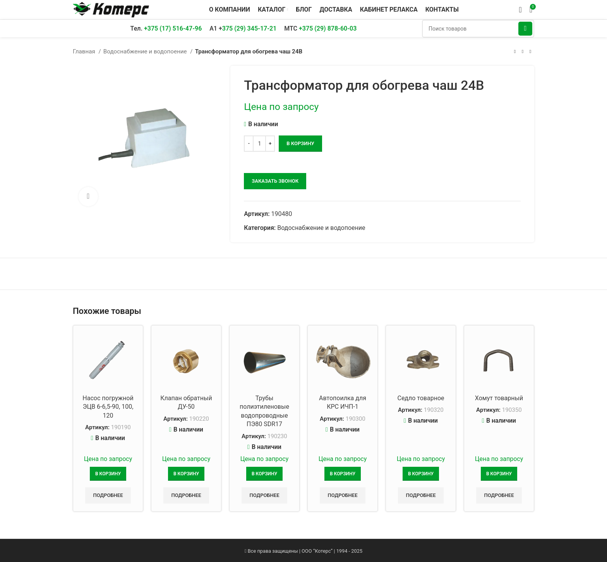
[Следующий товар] (530, 51)
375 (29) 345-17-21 (249, 28)
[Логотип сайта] (111, 9)
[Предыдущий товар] (515, 51)
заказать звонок (275, 181)
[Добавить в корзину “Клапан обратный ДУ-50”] (186, 474)
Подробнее (108, 495)
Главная (85, 51)
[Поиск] (478, 29)
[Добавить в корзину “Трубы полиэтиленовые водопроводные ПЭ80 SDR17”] (264, 474)
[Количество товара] (259, 143)
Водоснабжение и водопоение (146, 51)
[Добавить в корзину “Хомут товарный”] (499, 474)
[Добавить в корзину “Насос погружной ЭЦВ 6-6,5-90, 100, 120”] (108, 474)
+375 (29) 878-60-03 (328, 28)
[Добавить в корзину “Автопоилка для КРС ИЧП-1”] (342, 474)
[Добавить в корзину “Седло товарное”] (421, 474)
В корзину (300, 143)
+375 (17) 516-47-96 (173, 28)
